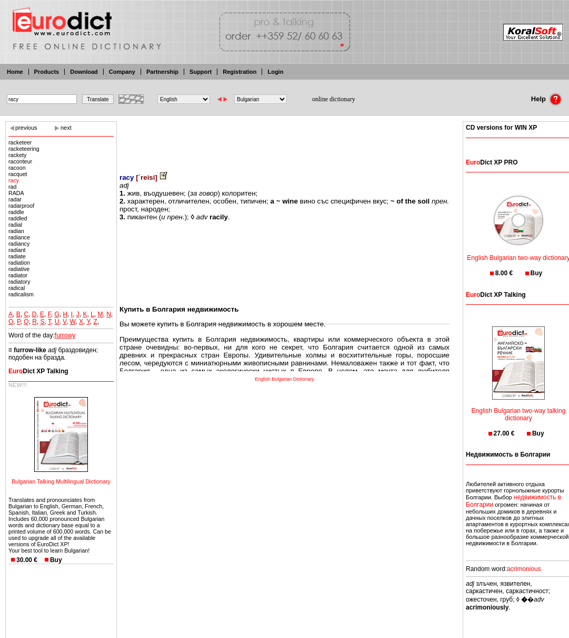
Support (200, 72)
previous (26, 127)
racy (13, 180)
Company (122, 72)
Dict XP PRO (491, 162)
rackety (17, 155)
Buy (56, 560)
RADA (16, 193)
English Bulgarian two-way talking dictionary (519, 408)
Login (275, 72)
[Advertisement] (285, 140)
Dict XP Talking (38, 371)
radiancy (18, 243)
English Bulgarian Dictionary (284, 379)
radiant (17, 250)
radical (16, 288)
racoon (17, 168)
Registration (239, 72)
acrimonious (524, 569)
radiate (17, 256)
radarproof (21, 205)
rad (12, 186)
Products (46, 72)
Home (15, 72)
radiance (19, 237)
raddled (17, 218)
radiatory (19, 281)
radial (15, 224)
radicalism (21, 294)
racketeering (23, 149)
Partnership (162, 72)
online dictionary (333, 99)
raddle (16, 212)
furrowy (65, 335)
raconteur (20, 161)
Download (84, 72)
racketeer (20, 142)
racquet (17, 174)
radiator (17, 275)
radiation (19, 262)
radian (16, 231)
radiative (18, 269)
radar (15, 199)
